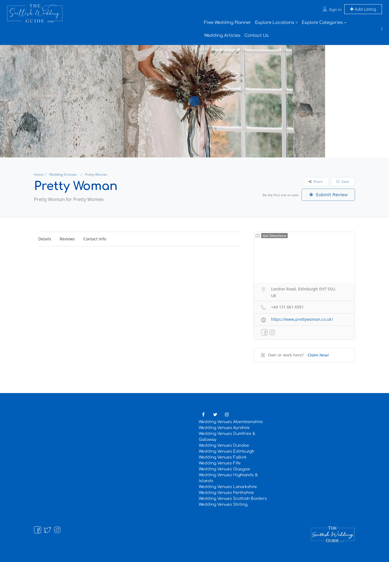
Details (44, 238)
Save (343, 181)
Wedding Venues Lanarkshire (228, 487)
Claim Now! (318, 355)
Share (315, 181)
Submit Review (328, 194)
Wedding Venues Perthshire (226, 493)
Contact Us (256, 35)
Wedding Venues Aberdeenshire (231, 422)
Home (39, 174)
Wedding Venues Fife (220, 463)
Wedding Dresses (63, 174)
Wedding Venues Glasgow (224, 469)
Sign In (335, 9)
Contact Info (94, 238)
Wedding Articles (222, 35)
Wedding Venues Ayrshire (224, 428)
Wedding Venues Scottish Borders (233, 498)
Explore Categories (322, 22)
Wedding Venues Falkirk (223, 457)
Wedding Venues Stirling (223, 504)
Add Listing (363, 9)
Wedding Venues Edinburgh (226, 451)
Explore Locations (274, 22)
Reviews (67, 238)
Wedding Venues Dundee (224, 445)
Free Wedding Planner (227, 22)
